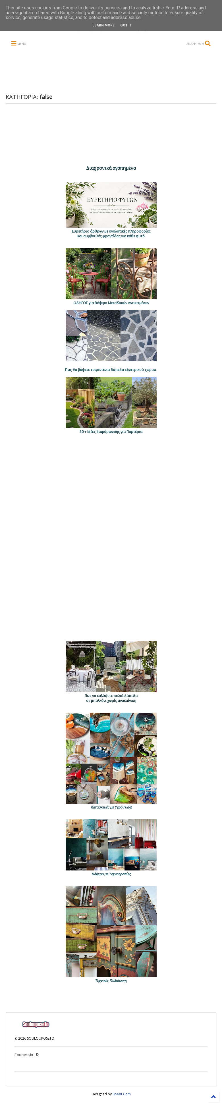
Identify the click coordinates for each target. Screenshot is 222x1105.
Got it (126, 25)
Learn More (103, 25)
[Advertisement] (115, 70)
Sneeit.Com (122, 1094)
